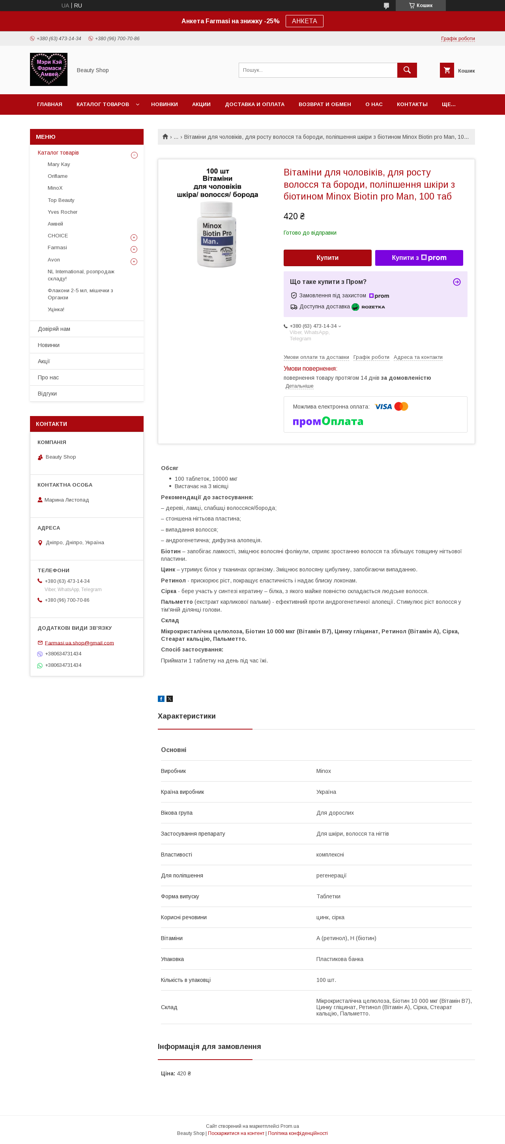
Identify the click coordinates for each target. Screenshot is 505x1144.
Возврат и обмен (325, 104)
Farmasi (57, 247)
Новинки (164, 104)
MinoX (55, 188)
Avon (54, 260)
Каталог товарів (58, 152)
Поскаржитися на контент (236, 1133)
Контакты (412, 104)
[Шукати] (407, 70)
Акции (201, 104)
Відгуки (47, 393)
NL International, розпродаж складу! (81, 275)
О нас (374, 104)
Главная (49, 104)
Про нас (48, 377)
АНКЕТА (304, 21)
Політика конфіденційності (298, 1133)
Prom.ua (290, 1126)
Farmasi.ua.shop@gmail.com (79, 643)
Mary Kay (59, 164)
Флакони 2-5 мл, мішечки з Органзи (80, 293)
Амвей (55, 224)
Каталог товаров (103, 104)
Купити (328, 257)
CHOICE (58, 236)
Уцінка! (56, 309)
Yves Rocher (62, 212)
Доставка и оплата (254, 104)
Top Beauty (61, 200)
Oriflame (57, 176)
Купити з (419, 257)
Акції (44, 361)
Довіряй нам (54, 329)
